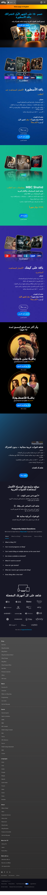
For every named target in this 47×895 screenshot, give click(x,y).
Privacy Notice (12, 883)
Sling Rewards (5, 828)
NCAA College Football (7, 729)
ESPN (3, 719)
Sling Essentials (5, 648)
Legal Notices (33, 883)
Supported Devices (26, 629)
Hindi (3, 762)
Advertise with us (6, 859)
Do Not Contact (4, 886)
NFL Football (5, 726)
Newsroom (4, 821)
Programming (5, 697)
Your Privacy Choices (22, 884)
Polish (3, 796)
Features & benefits (6, 831)
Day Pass (4, 668)
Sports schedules (6, 716)
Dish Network (11, 875)
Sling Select (4, 651)
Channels (4, 690)
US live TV (4, 844)
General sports (5, 712)
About (7, 536)
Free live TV (4, 687)
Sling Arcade (5, 825)
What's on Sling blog (6, 694)
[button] (23, 25)
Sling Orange (5, 658)
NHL (3, 733)
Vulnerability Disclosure (29, 886)
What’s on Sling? (15, 536)
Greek (3, 792)
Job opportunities (6, 866)
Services (4, 644)
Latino (3, 847)
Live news (4, 700)
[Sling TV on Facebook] (4, 872)
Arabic (3, 769)
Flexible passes (27, 536)
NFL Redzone (5, 740)
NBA (3, 723)
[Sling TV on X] (9, 872)
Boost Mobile (4, 875)
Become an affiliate (6, 862)
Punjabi (3, 772)
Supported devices (6, 815)
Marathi (3, 779)
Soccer (3, 743)
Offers (3, 675)
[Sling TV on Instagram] (7, 872)
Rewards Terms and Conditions (16, 886)
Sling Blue (4, 661)
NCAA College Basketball (8, 746)
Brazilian (4, 799)
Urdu (3, 765)
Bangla (3, 775)
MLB (3, 750)
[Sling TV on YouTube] (1, 872)
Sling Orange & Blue (6, 665)
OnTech (17, 875)
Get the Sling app (6, 704)
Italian (3, 789)
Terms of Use (4, 883)
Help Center (23, 531)
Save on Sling (38, 536)
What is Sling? (5, 808)
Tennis (3, 736)
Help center (4, 818)
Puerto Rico (4, 850)
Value (3, 811)
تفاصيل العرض (23, 29)
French (3, 786)
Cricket (3, 753)
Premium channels (6, 671)
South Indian (5, 782)
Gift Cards (4, 678)
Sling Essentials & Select (7, 654)
